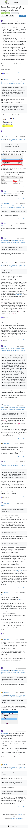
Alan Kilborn (6, 79)
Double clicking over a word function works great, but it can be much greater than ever (13, 242)
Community (14, 2)
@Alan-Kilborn (4, 193)
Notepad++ (20, 814)
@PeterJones (4, 225)
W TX (5, 20)
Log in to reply (22, 15)
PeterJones (6, 136)
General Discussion (5, 13)
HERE (20, 599)
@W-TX (3, 82)
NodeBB (13, 818)
